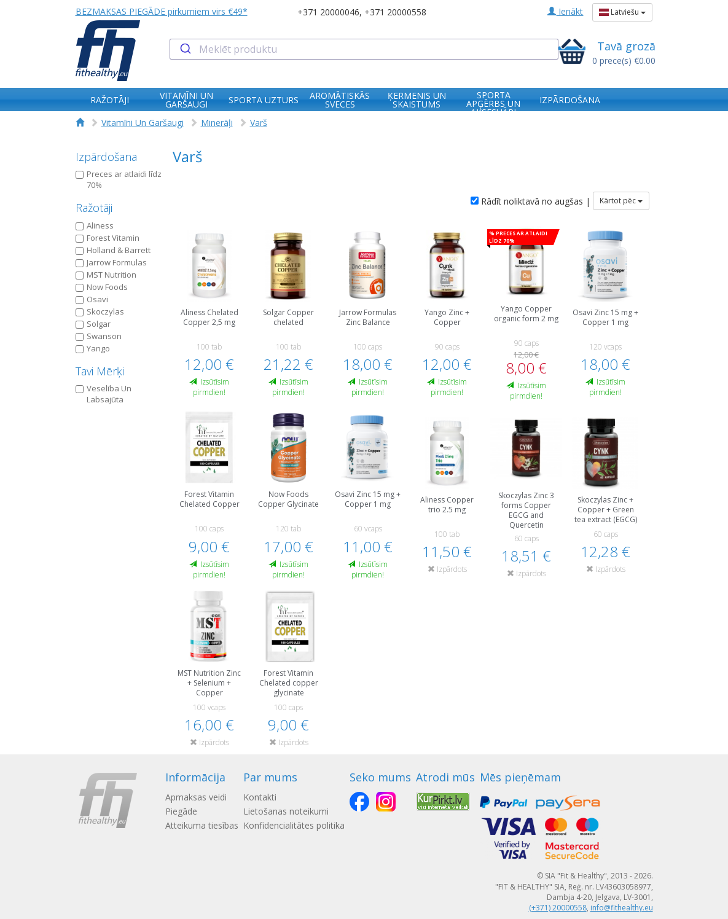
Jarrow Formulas (111, 262)
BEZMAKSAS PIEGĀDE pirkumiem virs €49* (162, 11)
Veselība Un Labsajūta (103, 394)
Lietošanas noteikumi (286, 811)
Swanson (99, 336)
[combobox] (364, 49)
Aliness (95, 225)
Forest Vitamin (107, 237)
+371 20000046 (328, 12)
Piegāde (181, 811)
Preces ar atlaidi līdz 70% (119, 179)
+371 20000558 (395, 12)
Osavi (92, 299)
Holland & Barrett (113, 250)
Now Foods (102, 286)
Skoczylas (100, 311)
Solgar (93, 323)
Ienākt (565, 11)
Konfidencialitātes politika (294, 825)
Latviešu (622, 12)
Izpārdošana (106, 156)
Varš (258, 122)
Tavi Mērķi (100, 371)
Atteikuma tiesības (201, 825)
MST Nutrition (106, 274)
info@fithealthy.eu (621, 907)
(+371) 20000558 (558, 907)
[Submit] (184, 49)
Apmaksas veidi (196, 797)
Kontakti (259, 797)
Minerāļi (217, 122)
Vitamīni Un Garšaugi (142, 122)
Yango (93, 348)
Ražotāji (94, 207)
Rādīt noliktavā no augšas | (530, 201)
